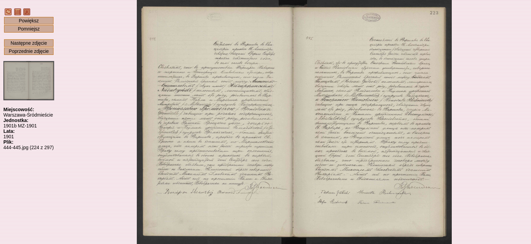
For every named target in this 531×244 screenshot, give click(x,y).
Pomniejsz (29, 29)
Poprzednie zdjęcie (29, 51)
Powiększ (29, 20)
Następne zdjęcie (28, 43)
